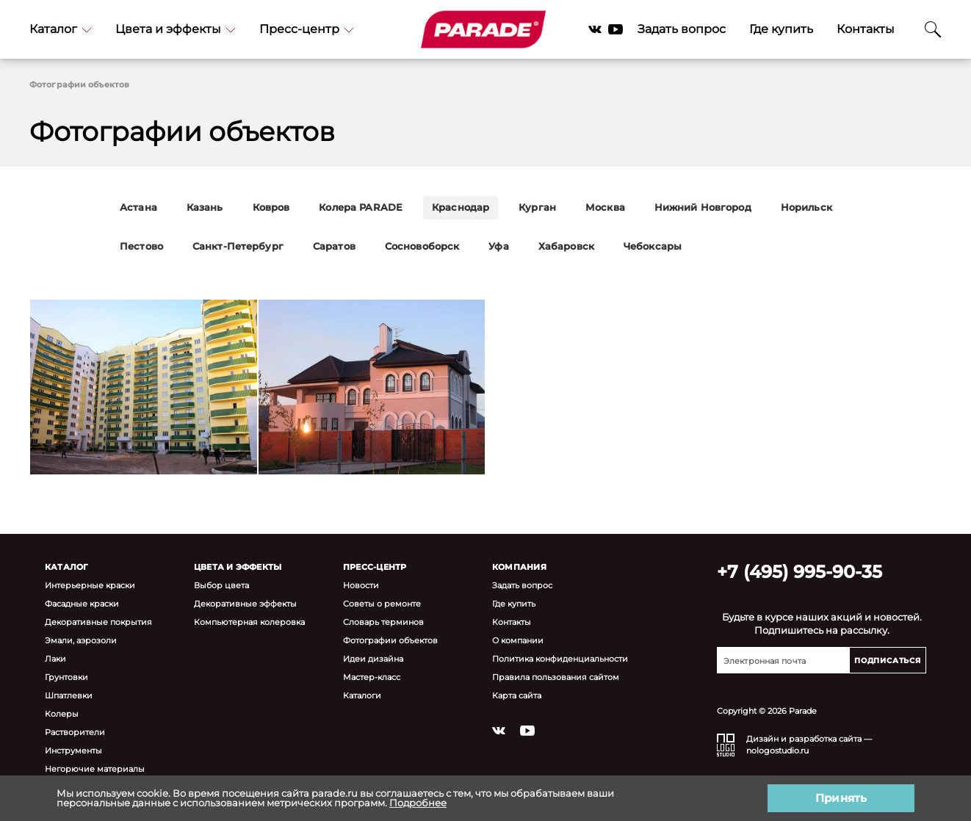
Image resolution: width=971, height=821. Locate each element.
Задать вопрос (682, 29)
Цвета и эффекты (175, 29)
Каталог (60, 29)
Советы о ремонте (382, 603)
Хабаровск (566, 246)
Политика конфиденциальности (560, 658)
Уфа (498, 246)
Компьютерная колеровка (249, 621)
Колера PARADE (361, 207)
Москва (605, 207)
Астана (138, 207)
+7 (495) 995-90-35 (799, 571)
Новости (361, 585)
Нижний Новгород (702, 207)
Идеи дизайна (373, 658)
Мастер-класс (371, 676)
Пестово (141, 246)
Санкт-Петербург (238, 246)
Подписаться (887, 660)
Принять (841, 798)
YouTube (615, 29)
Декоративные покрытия (98, 621)
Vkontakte (595, 29)
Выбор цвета (221, 585)
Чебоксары (653, 246)
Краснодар (460, 207)
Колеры (62, 713)
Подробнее (418, 803)
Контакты (866, 29)
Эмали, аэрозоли (81, 640)
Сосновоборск (422, 246)
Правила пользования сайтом (555, 676)
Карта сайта (516, 695)
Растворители (75, 732)
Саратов (334, 246)
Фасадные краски (82, 603)
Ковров (271, 207)
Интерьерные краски (90, 585)
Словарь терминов (383, 621)
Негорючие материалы (95, 768)
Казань (205, 207)
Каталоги (362, 695)
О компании (518, 640)
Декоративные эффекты (245, 603)
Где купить (781, 29)
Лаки (55, 658)
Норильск (806, 207)
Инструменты (73, 750)
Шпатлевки (69, 695)
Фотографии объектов (390, 640)
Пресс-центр (306, 29)
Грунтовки (66, 676)
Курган (537, 207)
